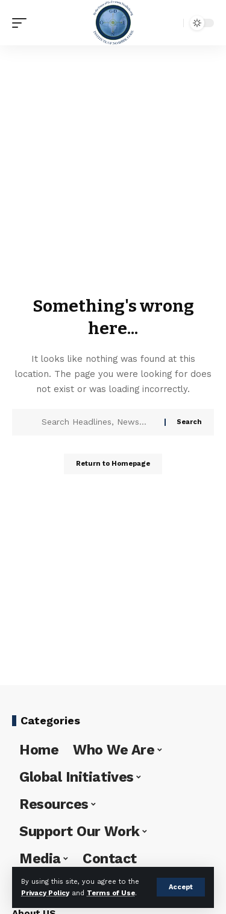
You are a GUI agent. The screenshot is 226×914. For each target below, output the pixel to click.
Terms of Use (111, 893)
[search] (171, 22)
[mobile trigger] (22, 23)
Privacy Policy (45, 893)
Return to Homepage (113, 464)
